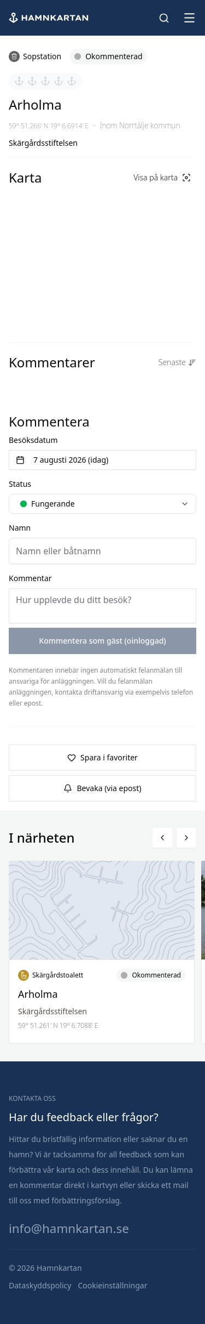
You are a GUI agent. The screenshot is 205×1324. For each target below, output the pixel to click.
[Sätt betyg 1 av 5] (19, 81)
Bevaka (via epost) (102, 788)
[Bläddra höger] (186, 838)
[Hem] (50, 18)
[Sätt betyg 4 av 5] (58, 81)
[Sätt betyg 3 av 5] (45, 81)
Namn (20, 527)
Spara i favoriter (102, 757)
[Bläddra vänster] (162, 838)
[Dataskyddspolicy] (40, 1285)
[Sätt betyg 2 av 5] (32, 81)
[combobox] (102, 504)
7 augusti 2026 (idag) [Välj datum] (62, 459)
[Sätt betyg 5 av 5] (72, 81)
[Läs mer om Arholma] (102, 952)
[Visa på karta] (162, 177)
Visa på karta (162, 177)
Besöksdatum (33, 440)
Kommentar (30, 578)
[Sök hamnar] (164, 18)
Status (20, 484)
